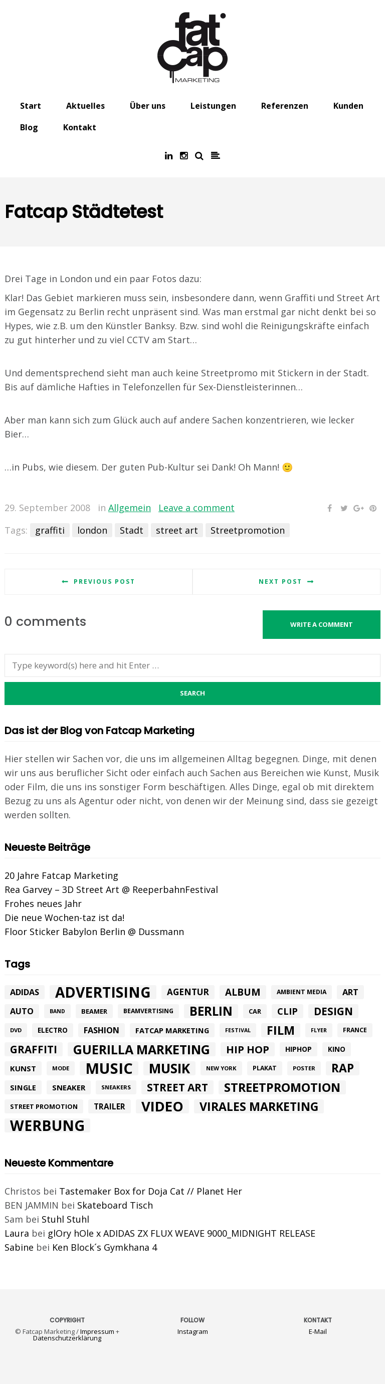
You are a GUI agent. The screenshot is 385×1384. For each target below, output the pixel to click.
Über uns (147, 105)
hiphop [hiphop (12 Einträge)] (298, 1049)
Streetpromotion (248, 530)
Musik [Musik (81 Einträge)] (169, 1068)
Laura (17, 1233)
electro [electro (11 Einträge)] (53, 1030)
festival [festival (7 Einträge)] (238, 1030)
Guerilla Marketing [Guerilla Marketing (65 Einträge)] (141, 1049)
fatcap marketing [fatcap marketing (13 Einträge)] (172, 1030)
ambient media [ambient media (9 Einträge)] (301, 992)
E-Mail (318, 1331)
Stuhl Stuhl (65, 1219)
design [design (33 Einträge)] (333, 1011)
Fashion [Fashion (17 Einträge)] (101, 1030)
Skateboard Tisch (115, 1205)
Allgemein (129, 508)
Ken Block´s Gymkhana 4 (104, 1247)
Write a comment (321, 624)
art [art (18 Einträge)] (350, 992)
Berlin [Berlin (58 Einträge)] (211, 1011)
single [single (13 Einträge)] (23, 1087)
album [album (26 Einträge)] (243, 992)
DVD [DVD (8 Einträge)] (16, 1030)
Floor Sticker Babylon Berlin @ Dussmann (94, 932)
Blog (29, 127)
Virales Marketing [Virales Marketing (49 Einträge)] (259, 1106)
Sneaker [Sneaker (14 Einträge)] (68, 1087)
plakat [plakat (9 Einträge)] (265, 1068)
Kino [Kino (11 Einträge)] (336, 1049)
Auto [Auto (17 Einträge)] (22, 1011)
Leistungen (213, 105)
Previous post (104, 581)
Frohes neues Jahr (43, 903)
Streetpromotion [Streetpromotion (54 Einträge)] (282, 1087)
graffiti (50, 530)
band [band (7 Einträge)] (57, 1011)
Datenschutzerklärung (67, 1337)
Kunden (348, 105)
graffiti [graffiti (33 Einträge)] (33, 1049)
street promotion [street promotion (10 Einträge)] (44, 1106)
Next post (280, 581)
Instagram (192, 1331)
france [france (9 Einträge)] (355, 1030)
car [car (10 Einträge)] (255, 1011)
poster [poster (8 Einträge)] (304, 1068)
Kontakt (79, 127)
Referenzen (284, 105)
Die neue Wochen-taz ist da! (64, 917)
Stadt (131, 530)
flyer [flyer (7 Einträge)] (319, 1030)
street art (177, 530)
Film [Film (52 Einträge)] (281, 1030)
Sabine (19, 1247)
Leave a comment (196, 508)
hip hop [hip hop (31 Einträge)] (247, 1049)
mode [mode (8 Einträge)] (60, 1068)
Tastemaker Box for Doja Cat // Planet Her (150, 1191)
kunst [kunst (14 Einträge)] (23, 1068)
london (92, 530)
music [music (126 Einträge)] (109, 1068)
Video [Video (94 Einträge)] (162, 1106)
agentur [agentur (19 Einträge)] (188, 992)
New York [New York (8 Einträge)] (221, 1068)
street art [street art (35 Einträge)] (177, 1087)
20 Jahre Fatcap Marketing (61, 875)
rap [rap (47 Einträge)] (342, 1068)
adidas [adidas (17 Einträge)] (24, 992)
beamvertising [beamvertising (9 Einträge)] (148, 1011)
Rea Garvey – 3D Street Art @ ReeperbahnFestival (111, 889)
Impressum (97, 1331)
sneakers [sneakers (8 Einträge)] (116, 1087)
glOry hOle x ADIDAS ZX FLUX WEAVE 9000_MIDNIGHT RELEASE (181, 1233)
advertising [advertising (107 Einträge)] (103, 992)
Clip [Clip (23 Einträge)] (287, 1011)
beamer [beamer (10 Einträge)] (94, 1011)
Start (30, 105)
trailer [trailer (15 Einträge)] (109, 1106)
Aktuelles (85, 105)
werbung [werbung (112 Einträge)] (47, 1125)
